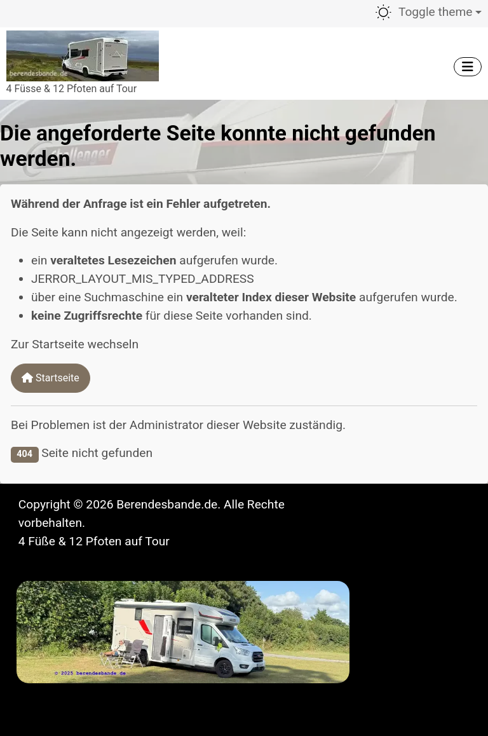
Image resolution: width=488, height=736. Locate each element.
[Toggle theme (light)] (428, 12)
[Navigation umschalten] (468, 66)
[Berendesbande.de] (82, 54)
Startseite (50, 378)
